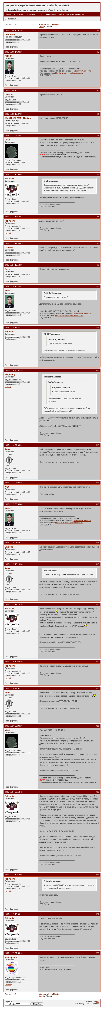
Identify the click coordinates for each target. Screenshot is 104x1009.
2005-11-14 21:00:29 (13, 445)
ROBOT (8, 56)
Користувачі (19, 14)
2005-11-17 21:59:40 (13, 953)
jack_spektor (11, 957)
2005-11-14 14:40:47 (13, 286)
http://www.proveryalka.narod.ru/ (69, 73)
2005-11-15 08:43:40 (13, 504)
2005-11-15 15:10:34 (13, 564)
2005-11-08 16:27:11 (13, 90)
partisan (9, 94)
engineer (9, 331)
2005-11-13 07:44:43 (13, 135)
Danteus (9, 247)
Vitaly (7, 140)
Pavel (7, 269)
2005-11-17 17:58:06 (13, 875)
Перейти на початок (75, 14)
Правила (31, 14)
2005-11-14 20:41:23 (13, 370)
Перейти (24, 1003)
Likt (97, 1001)
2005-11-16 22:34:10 (13, 726)
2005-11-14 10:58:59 (13, 265)
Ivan (7, 487)
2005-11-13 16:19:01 (13, 217)
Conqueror (10, 34)
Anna (7, 449)
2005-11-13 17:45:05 (13, 243)
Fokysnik (9, 178)
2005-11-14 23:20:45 (13, 483)
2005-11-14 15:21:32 (13, 327)
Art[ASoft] (10, 221)
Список (8, 14)
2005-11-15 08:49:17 (13, 543)
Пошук (40, 14)
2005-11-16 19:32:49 (13, 662)
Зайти (61, 14)
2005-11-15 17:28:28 (13, 604)
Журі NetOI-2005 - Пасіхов (18, 118)
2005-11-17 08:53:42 (13, 792)
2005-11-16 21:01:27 (13, 688)
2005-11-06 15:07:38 (13, 30)
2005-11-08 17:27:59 (13, 114)
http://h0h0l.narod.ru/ (82, 71)
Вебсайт (8, 233)
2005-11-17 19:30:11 (13, 914)
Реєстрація (51, 14)
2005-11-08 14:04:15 (13, 52)
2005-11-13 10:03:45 (13, 174)
